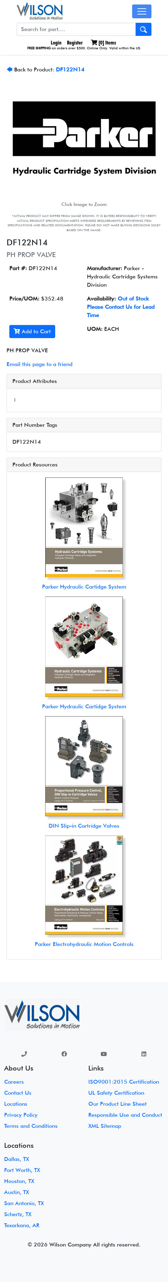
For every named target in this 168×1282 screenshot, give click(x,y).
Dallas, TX (16, 1159)
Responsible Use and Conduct (125, 1115)
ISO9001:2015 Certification (123, 1081)
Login (55, 42)
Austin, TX (16, 1192)
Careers (14, 1081)
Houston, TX (19, 1181)
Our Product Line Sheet (117, 1104)
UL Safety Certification (116, 1092)
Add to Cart (32, 331)
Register (75, 42)
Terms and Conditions (31, 1126)
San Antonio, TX (24, 1203)
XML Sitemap (104, 1126)
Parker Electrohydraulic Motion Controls (84, 944)
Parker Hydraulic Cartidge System (84, 586)
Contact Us (17, 1092)
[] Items (103, 42)
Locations (15, 1104)
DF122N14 (70, 69)
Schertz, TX (17, 1214)
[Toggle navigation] (141, 11)
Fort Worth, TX (22, 1170)
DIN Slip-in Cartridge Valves (84, 825)
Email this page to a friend (39, 364)
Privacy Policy (21, 1115)
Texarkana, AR (21, 1225)
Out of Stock (133, 298)
